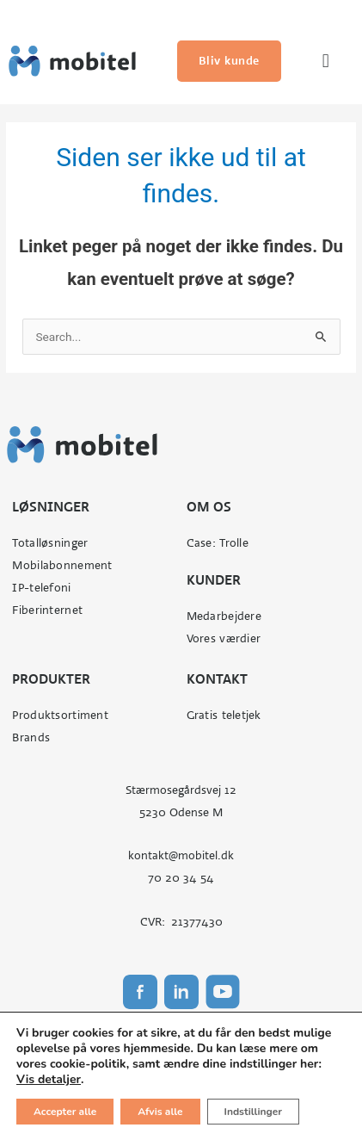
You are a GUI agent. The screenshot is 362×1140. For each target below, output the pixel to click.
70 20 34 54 (181, 877)
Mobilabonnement (62, 565)
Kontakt (217, 679)
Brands (31, 737)
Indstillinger (253, 1111)
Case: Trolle (217, 543)
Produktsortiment (59, 715)
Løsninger (50, 507)
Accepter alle (65, 1111)
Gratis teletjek (224, 715)
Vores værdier (224, 638)
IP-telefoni (41, 587)
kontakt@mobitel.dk (181, 855)
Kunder (214, 580)
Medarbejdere (224, 616)
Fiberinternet (47, 610)
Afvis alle (160, 1111)
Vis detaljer (48, 1079)
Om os (209, 507)
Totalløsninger (50, 543)
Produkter (51, 679)
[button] (325, 61)
